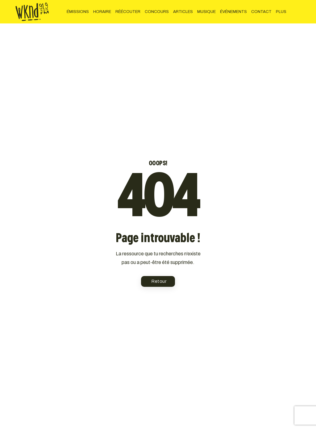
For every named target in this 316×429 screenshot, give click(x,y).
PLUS (281, 12)
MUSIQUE (206, 12)
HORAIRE (102, 12)
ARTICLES (183, 12)
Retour (159, 281)
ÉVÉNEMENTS (233, 12)
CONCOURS (157, 12)
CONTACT (261, 12)
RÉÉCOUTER (127, 12)
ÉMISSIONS (78, 12)
